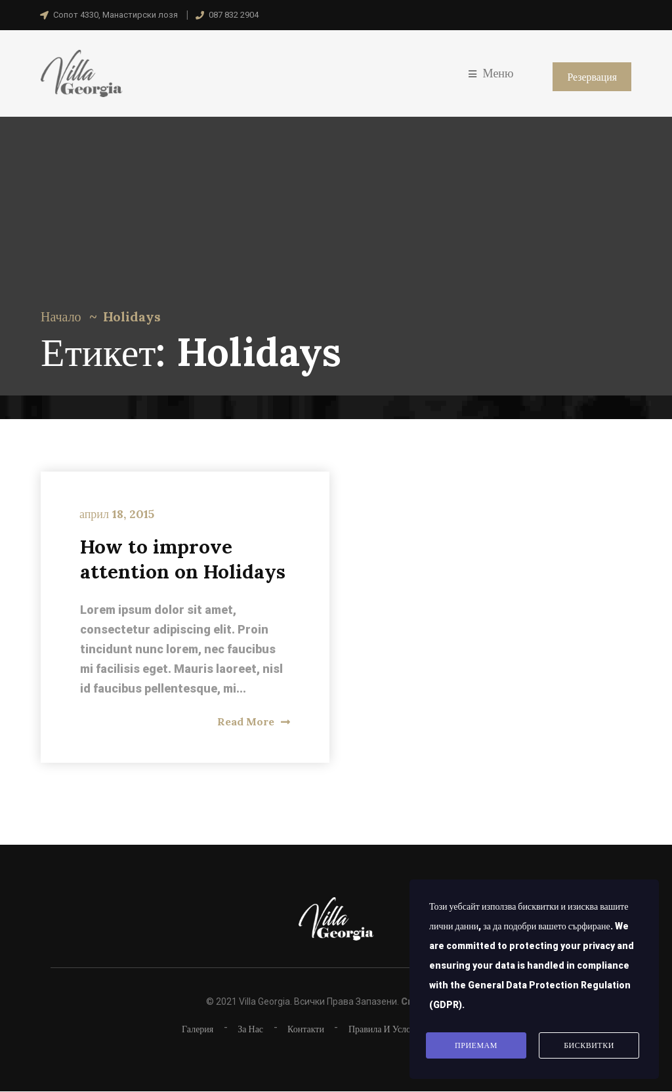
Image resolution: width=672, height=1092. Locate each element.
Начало (61, 316)
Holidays (132, 316)
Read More (253, 721)
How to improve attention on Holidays (183, 559)
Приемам (476, 1046)
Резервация (592, 76)
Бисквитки (589, 1046)
